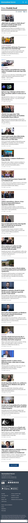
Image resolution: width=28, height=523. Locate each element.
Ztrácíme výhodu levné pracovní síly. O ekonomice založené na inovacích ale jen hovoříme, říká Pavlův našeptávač (13, 338)
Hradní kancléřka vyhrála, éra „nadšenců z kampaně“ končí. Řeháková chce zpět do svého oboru (13, 384)
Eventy (2, 506)
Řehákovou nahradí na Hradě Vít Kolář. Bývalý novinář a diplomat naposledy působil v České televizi (13, 292)
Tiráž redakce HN (4, 495)
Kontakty (3, 493)
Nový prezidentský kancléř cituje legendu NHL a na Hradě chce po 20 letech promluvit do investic (13, 225)
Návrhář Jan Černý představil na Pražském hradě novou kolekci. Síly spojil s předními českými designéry (14, 407)
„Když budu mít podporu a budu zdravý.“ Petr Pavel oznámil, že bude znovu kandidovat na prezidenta (13, 25)
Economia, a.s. (9, 475)
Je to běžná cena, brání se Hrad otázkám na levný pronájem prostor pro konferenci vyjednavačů (13, 270)
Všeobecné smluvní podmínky (17, 499)
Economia (3, 497)
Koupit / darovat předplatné (6, 504)
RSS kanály (3, 510)
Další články (14, 465)
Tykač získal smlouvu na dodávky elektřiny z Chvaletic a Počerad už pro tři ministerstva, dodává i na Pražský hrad (14, 451)
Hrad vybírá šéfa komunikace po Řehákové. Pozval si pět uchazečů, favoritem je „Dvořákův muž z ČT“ (13, 314)
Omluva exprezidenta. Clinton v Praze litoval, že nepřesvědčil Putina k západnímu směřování (12, 203)
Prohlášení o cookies (15, 495)
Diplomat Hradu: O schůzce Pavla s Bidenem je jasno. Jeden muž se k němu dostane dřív (12, 362)
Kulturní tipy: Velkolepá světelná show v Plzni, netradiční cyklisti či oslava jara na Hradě (13, 93)
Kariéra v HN (3, 499)
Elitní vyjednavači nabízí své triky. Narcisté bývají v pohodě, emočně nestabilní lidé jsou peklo (11, 248)
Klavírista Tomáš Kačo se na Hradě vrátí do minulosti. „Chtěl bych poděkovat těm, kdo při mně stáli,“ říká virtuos (13, 429)
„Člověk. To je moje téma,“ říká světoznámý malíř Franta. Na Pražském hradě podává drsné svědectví (12, 116)
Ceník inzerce (3, 501)
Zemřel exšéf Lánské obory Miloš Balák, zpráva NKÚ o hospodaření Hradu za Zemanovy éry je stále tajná (13, 138)
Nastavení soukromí (15, 497)
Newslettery (3, 508)
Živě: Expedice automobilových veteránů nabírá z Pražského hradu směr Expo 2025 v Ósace (13, 71)
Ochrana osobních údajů (16, 493)
